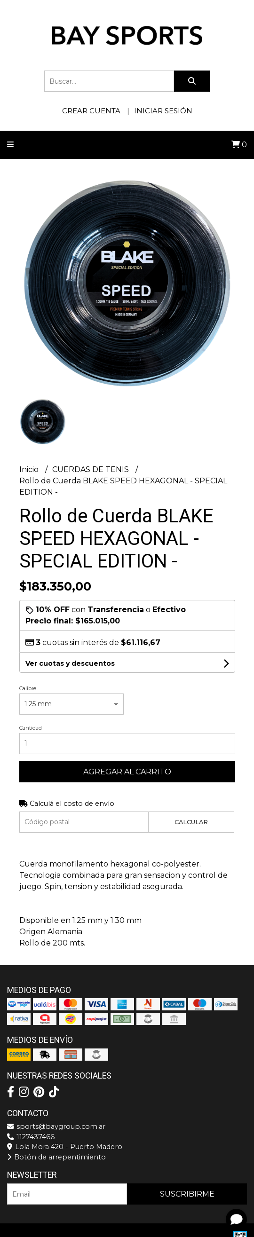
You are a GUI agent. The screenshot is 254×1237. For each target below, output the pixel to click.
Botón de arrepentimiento (56, 1157)
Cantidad (30, 728)
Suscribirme (187, 1194)
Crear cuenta (91, 110)
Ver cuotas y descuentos (70, 663)
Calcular (191, 822)
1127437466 (31, 1137)
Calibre (27, 688)
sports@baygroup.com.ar (56, 1126)
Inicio (29, 469)
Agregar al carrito (127, 771)
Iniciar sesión (163, 110)
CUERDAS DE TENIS (91, 469)
